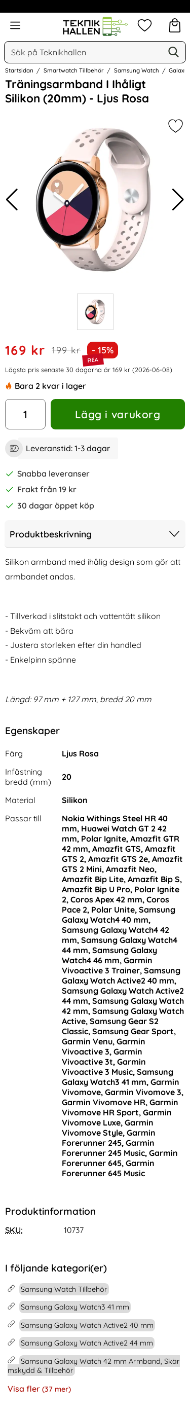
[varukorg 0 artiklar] (175, 25)
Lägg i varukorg (117, 414)
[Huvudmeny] (15, 25)
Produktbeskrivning (95, 534)
